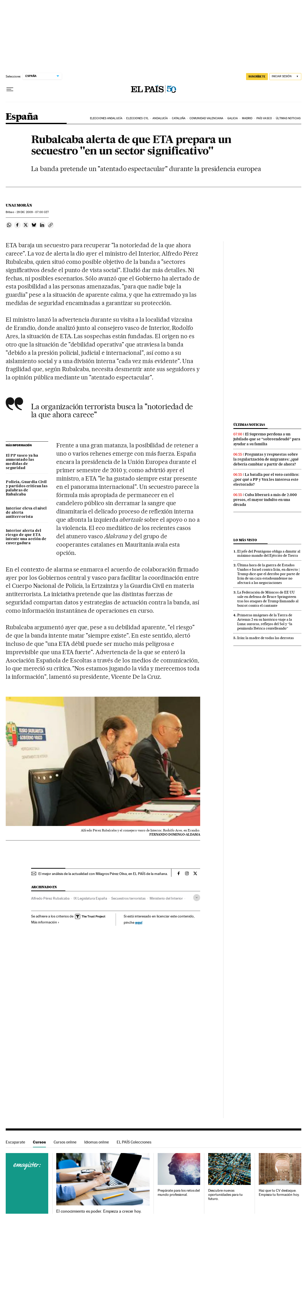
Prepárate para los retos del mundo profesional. (179, 1193)
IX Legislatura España (90, 898)
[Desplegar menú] (10, 89)
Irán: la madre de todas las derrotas (265, 638)
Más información (45, 922)
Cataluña (179, 118)
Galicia (232, 118)
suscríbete (257, 76)
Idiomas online (96, 1142)
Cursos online (65, 1142)
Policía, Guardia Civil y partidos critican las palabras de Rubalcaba (26, 488)
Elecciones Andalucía (106, 118)
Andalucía (160, 118)
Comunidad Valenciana (206, 118)
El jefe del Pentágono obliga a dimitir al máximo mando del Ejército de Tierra (268, 553)
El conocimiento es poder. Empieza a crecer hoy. (99, 1211)
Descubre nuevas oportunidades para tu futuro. (225, 1195)
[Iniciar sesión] (285, 76)
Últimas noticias (288, 118)
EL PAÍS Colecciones (134, 1142)
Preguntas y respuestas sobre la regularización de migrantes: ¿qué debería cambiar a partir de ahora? (266, 459)
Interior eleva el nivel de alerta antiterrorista (26, 513)
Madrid (247, 118)
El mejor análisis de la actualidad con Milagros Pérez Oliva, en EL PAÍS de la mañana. (103, 874)
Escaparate (15, 1142)
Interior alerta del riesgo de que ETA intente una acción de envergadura (26, 537)
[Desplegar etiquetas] (196, 897)
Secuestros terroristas (128, 898)
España (22, 117)
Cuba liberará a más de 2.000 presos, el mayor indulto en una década (265, 499)
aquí (138, 922)
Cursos (39, 1142)
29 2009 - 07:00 (33, 212)
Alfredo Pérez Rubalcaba (50, 898)
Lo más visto (245, 540)
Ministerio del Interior (166, 898)
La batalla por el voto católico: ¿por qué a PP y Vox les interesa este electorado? (266, 479)
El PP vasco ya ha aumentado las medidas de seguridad (22, 462)
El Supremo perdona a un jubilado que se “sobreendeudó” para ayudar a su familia (266, 439)
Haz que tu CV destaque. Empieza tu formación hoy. (279, 1193)
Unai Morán (19, 205)
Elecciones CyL (137, 118)
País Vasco (264, 118)
